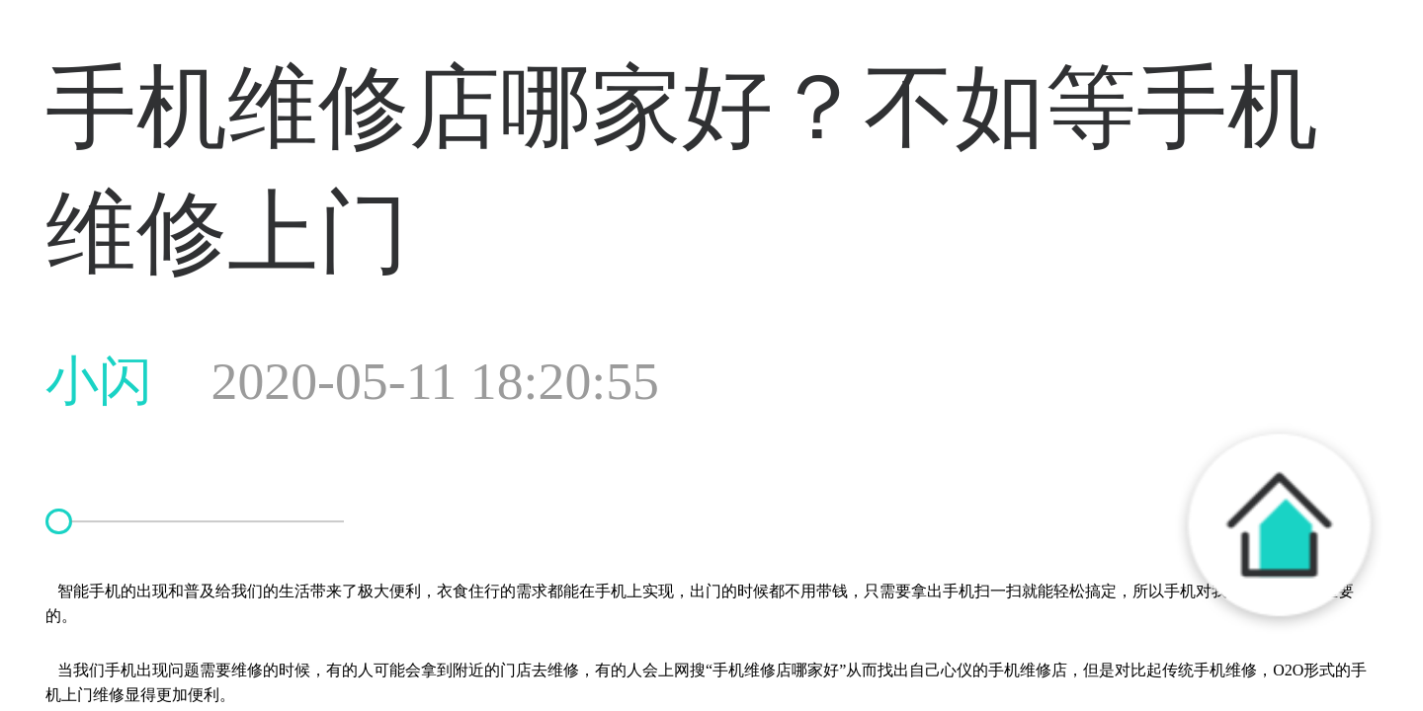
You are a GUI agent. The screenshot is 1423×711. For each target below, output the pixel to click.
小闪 (352, 381)
